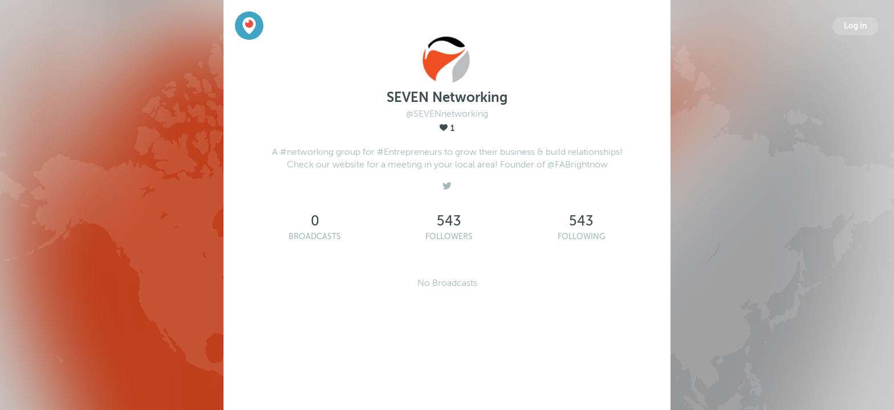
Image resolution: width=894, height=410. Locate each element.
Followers (449, 236)
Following (582, 236)
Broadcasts (314, 236)
